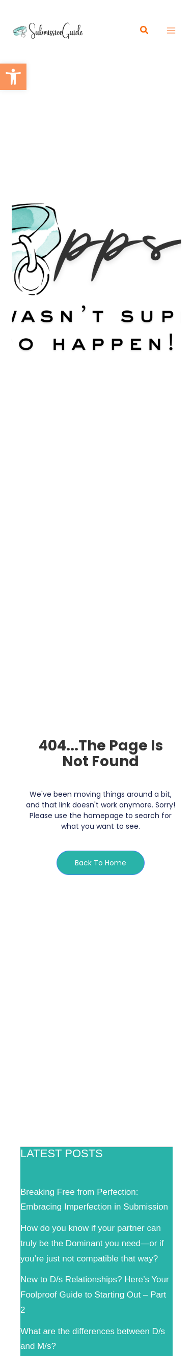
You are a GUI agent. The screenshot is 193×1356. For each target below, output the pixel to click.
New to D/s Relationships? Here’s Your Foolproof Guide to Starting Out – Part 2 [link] (94, 1295)
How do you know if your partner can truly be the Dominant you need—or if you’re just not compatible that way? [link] (92, 1243)
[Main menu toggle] (171, 30)
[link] (13, 77)
